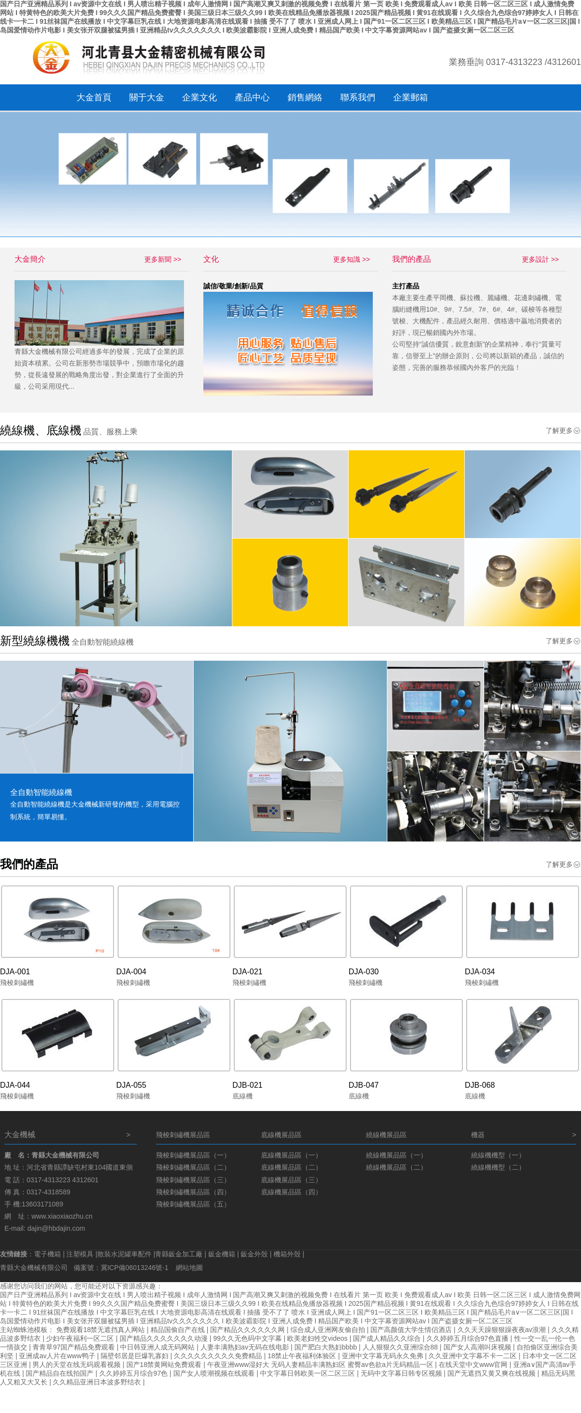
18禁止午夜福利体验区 (303, 1356)
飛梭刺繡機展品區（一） (193, 1155)
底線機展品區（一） (291, 1155)
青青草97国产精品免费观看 (74, 1347)
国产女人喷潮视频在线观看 (215, 1373)
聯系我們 (357, 97)
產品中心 (252, 97)
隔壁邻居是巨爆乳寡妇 (135, 1356)
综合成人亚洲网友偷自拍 (328, 1330)
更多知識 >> (351, 259)
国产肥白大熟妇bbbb (326, 1347)
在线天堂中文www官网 (474, 1364)
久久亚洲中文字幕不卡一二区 (473, 1356)
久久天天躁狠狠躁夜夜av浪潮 (503, 1330)
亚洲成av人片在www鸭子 (58, 1356)
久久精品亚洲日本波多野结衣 (98, 1382)
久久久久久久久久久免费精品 (219, 1356)
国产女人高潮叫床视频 (478, 1347)
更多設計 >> (540, 259)
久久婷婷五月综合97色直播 (468, 1338)
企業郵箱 (410, 97)
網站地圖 (189, 1267)
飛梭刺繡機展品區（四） (193, 1192)
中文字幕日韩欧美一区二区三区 (308, 1373)
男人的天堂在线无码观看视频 (77, 1364)
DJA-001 (15, 972)
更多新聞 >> (162, 259)
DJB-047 (364, 1085)
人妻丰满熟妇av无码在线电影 (245, 1347)
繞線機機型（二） (498, 1167)
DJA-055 (131, 1085)
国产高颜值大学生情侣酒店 (412, 1330)
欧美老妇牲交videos (318, 1338)
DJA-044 (15, 1085)
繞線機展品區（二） (396, 1167)
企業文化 (199, 97)
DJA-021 (247, 972)
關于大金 (146, 97)
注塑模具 (79, 1254)
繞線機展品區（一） (396, 1155)
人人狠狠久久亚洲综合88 (401, 1347)
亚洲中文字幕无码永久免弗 (383, 1356)
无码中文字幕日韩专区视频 (402, 1373)
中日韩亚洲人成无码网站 (158, 1347)
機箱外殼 (287, 1254)
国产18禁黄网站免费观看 (164, 1364)
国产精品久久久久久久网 (248, 1330)
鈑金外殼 (254, 1254)
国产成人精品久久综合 (388, 1338)
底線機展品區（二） (291, 1167)
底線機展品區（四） (291, 1192)
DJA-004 (131, 972)
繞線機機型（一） (498, 1155)
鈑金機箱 (221, 1254)
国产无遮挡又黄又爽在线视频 (492, 1373)
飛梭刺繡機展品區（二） (193, 1167)
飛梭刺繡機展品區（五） (193, 1204)
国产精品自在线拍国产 (60, 1373)
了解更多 (559, 430)
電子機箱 (47, 1254)
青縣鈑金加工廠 (178, 1254)
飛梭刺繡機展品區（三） (193, 1180)
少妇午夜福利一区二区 (81, 1338)
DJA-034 (480, 972)
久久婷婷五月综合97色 (134, 1373)
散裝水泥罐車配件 (124, 1254)
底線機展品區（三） (291, 1180)
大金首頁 (93, 97)
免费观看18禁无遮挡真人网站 (101, 1330)
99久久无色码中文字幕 (248, 1338)
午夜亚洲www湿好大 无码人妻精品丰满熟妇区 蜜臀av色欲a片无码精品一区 (321, 1364)
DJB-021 (247, 1085)
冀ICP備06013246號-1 (135, 1267)
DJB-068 (480, 1085)
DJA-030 (364, 972)
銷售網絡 (305, 97)
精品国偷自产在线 (179, 1330)
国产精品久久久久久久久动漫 (165, 1338)
